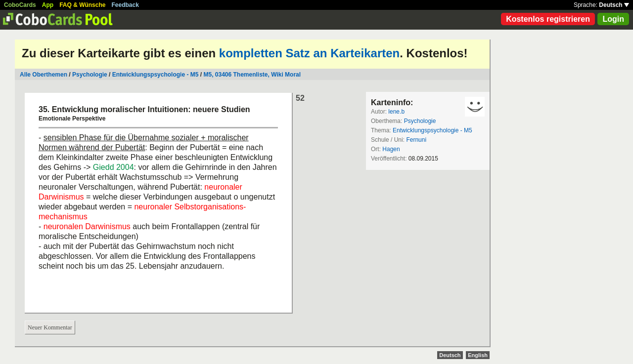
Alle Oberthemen (43, 74)
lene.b (396, 111)
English (478, 355)
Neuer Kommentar (50, 327)
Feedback (125, 4)
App (47, 4)
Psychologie (89, 74)
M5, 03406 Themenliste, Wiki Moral (252, 74)
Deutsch (614, 4)
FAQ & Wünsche (82, 4)
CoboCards (20, 4)
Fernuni (416, 139)
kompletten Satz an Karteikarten (309, 53)
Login (613, 19)
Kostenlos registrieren (548, 19)
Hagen (391, 149)
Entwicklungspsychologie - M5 (155, 74)
